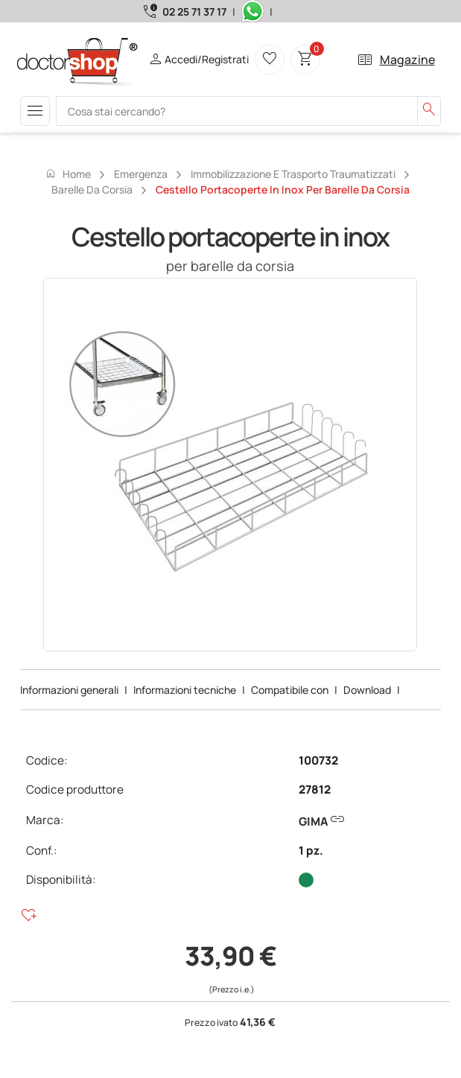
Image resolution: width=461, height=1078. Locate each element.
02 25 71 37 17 (194, 11)
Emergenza (141, 174)
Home (68, 173)
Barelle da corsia (92, 189)
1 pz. (311, 850)
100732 (318, 760)
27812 (315, 789)
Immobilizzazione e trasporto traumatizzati (293, 174)
